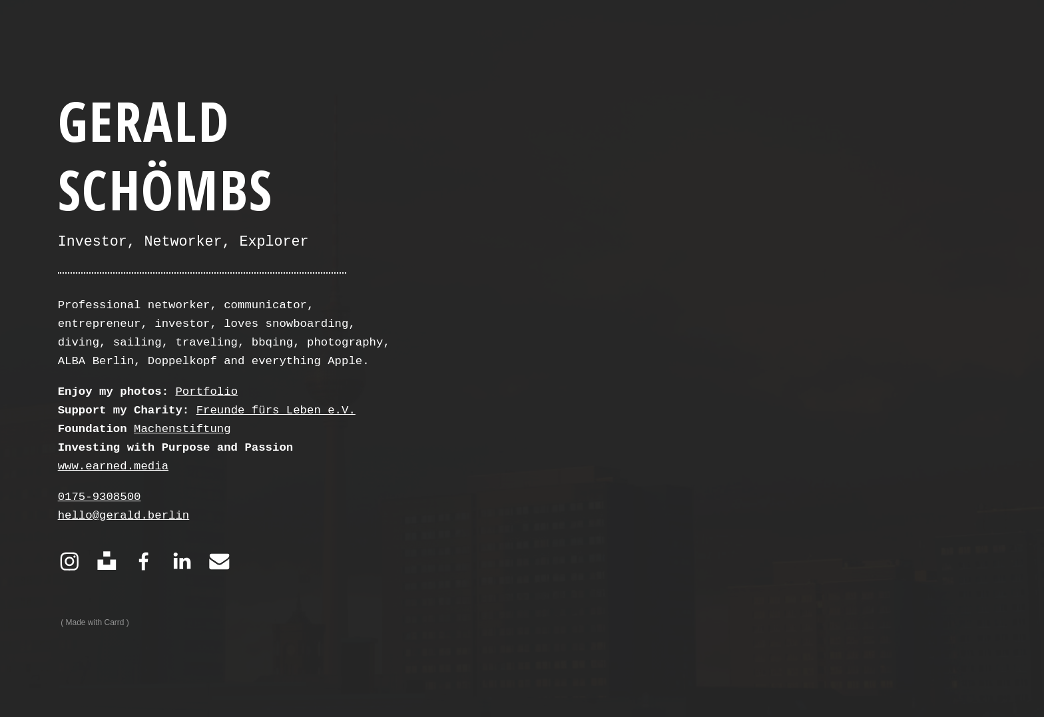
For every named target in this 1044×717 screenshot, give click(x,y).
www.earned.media (113, 466)
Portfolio (206, 391)
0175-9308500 (99, 497)
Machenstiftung (182, 429)
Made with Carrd (95, 622)
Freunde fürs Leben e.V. (276, 410)
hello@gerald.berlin (124, 515)
